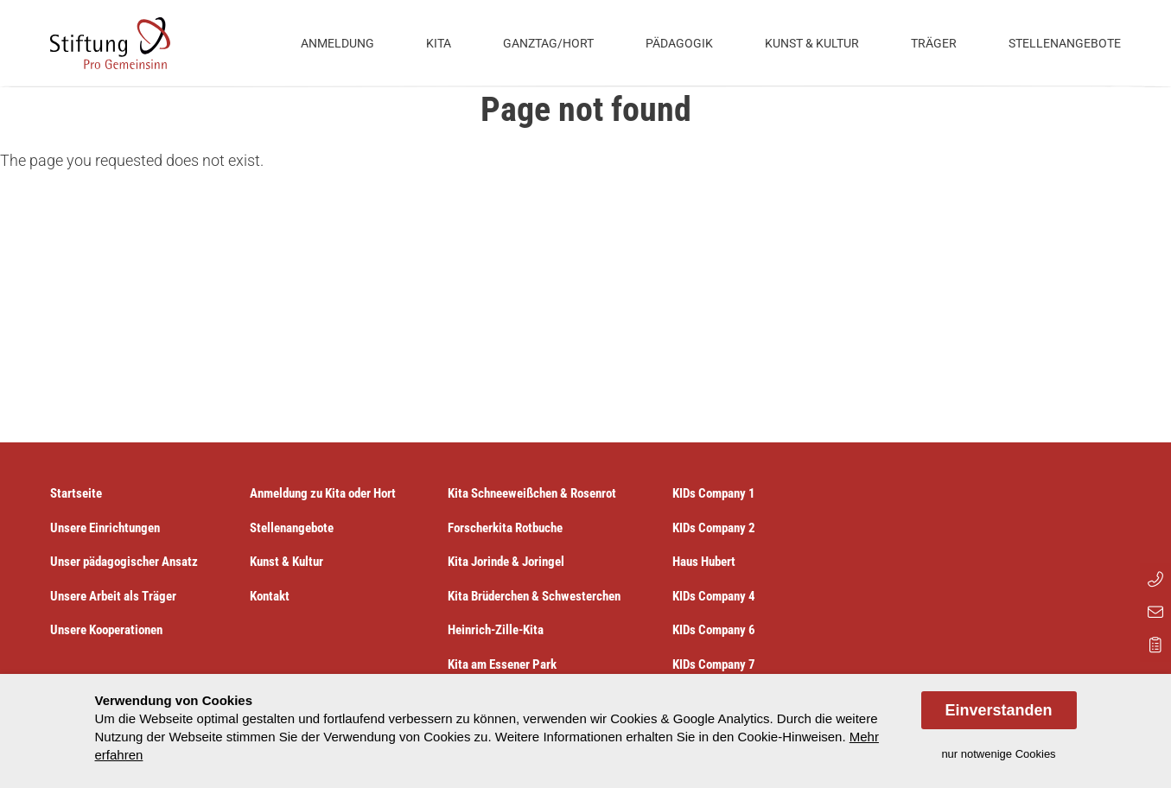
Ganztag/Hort (548, 43)
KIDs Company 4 (713, 596)
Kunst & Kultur (812, 43)
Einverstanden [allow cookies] (998, 710)
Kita (438, 43)
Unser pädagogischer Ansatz (124, 561)
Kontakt (270, 596)
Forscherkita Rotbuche (505, 528)
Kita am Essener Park (502, 664)
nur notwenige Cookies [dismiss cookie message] (998, 753)
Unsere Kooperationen (106, 630)
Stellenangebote (1065, 43)
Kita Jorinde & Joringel (506, 561)
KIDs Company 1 (713, 493)
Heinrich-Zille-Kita (496, 630)
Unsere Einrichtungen (105, 528)
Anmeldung (337, 43)
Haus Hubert (703, 561)
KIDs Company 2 (713, 528)
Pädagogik (679, 43)
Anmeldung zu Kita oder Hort (323, 493)
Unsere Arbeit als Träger (113, 596)
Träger (934, 43)
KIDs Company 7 (713, 664)
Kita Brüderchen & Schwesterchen (534, 596)
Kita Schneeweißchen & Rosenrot (532, 493)
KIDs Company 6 (713, 630)
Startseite (76, 493)
